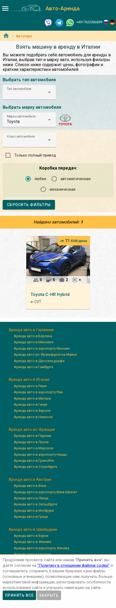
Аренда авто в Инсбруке (34, 511)
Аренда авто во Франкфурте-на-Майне (45, 354)
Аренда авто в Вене (30, 486)
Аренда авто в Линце (31, 498)
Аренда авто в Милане (32, 398)
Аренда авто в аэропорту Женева (41, 548)
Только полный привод (35, 155)
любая (40, 179)
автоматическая (76, 179)
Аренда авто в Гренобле (34, 461)
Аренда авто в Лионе (31, 442)
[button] (29, 92)
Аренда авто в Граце (31, 517)
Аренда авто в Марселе (33, 448)
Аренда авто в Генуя (30, 404)
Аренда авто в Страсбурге (35, 467)
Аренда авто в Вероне (32, 411)
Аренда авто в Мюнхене (33, 342)
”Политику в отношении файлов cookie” (73, 565)
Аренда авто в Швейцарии (32, 529)
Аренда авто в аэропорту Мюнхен (42, 348)
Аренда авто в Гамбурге (33, 367)
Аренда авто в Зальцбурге (35, 504)
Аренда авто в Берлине (33, 336)
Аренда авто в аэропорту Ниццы (40, 454)
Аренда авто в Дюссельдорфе (39, 361)
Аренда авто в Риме (30, 386)
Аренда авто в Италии (28, 379)
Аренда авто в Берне (31, 536)
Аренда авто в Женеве (32, 542)
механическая (63, 189)
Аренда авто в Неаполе (33, 417)
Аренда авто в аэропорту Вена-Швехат (46, 492)
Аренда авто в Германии (31, 329)
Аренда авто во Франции (31, 429)
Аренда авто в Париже (32, 436)
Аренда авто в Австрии (29, 479)
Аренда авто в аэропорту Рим (38, 392)
